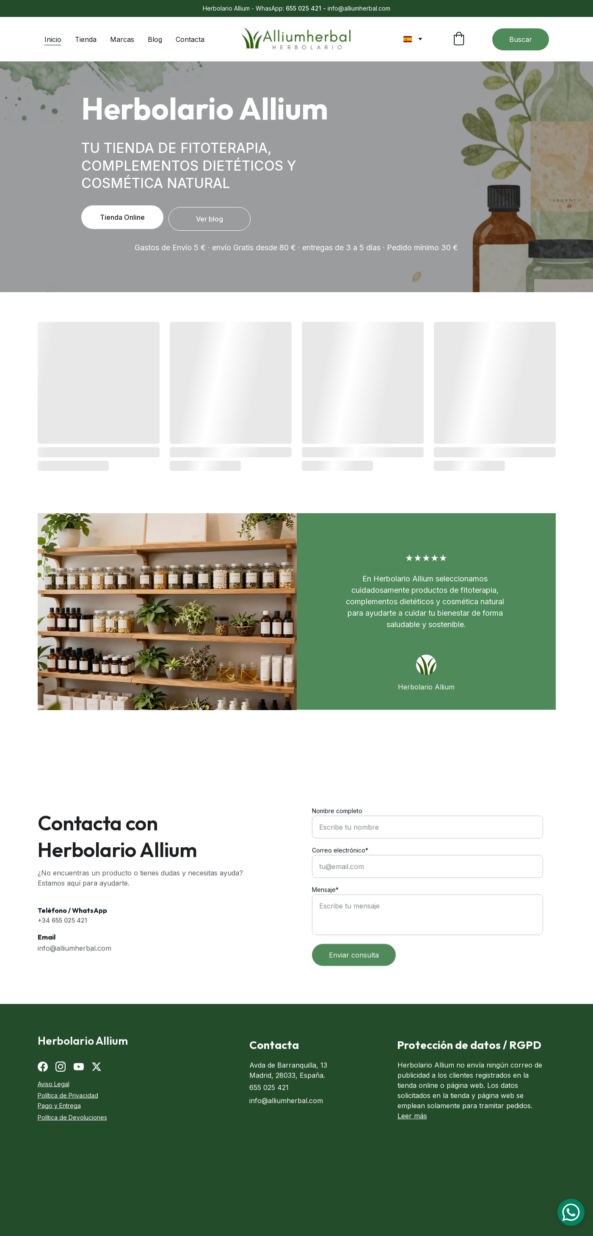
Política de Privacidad (68, 1096)
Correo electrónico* (340, 883)
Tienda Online (122, 217)
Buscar (520, 39)
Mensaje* (325, 922)
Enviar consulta (354, 988)
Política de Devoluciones (72, 1118)
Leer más (412, 1127)
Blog (155, 39)
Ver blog (209, 219)
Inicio (52, 39)
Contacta (190, 39)
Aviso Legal (53, 1085)
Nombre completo (337, 844)
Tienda (86, 39)
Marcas (122, 39)
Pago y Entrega (59, 1107)
